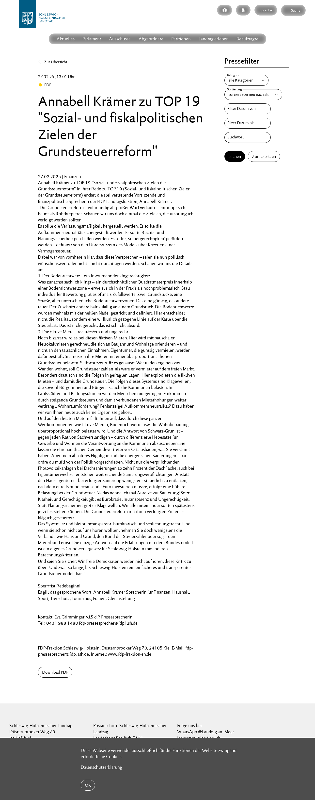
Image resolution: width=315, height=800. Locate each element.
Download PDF (55, 672)
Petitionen (181, 38)
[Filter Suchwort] (247, 137)
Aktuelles (66, 38)
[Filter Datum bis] (247, 123)
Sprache (266, 10)
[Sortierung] (253, 94)
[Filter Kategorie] (246, 80)
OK (88, 785)
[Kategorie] (246, 80)
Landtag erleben (214, 38)
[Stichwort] (247, 137)
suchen (235, 156)
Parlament (91, 38)
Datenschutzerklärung (101, 767)
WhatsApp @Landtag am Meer (205, 731)
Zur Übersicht (55, 62)
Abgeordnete (151, 38)
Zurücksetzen (264, 156)
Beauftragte (247, 38)
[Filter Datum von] (247, 108)
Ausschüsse (120, 38)
